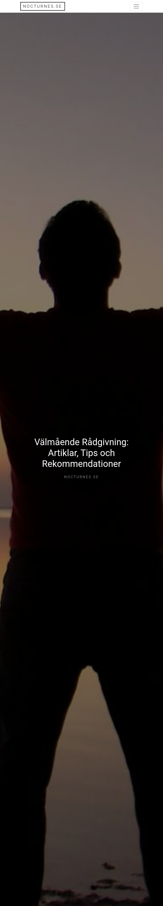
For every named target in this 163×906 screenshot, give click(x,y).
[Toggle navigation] (136, 6)
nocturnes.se (42, 6)
